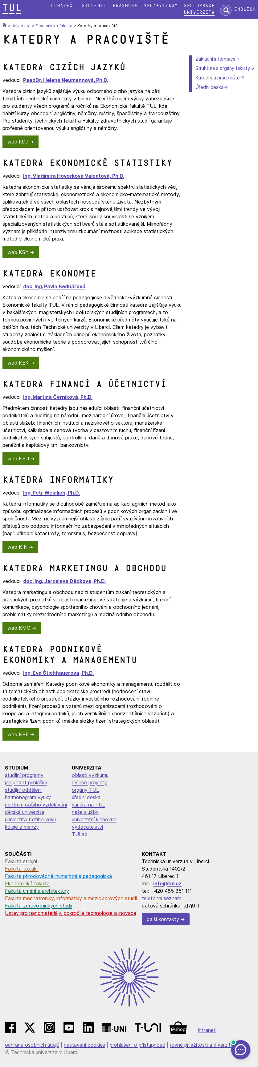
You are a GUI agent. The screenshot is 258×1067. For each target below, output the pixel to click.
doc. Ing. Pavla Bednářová (54, 286)
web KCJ (17, 142)
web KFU (18, 458)
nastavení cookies (84, 1045)
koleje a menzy (22, 827)
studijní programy (24, 775)
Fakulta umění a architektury (37, 891)
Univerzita (199, 12)
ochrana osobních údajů (32, 1045)
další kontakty (163, 919)
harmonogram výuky (28, 797)
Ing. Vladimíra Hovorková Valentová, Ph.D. (73, 176)
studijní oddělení (23, 790)
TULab (80, 834)
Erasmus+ (125, 6)
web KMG (19, 628)
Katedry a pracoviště (217, 78)
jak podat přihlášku (26, 782)
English (245, 9)
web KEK (18, 363)
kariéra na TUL (88, 805)
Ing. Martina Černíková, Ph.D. (57, 397)
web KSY (18, 252)
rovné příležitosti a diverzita (201, 1045)
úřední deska (86, 797)
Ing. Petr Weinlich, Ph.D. (51, 493)
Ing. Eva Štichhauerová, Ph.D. (58, 673)
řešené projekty (89, 782)
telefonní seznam (161, 898)
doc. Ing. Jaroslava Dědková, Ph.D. (64, 581)
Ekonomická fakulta (27, 883)
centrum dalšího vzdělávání (36, 805)
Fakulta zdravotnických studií (38, 906)
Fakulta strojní (21, 861)
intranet (207, 1030)
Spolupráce (199, 6)
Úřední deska (209, 87)
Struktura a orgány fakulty (222, 68)
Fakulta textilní (22, 869)
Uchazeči (63, 6)
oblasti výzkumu (90, 775)
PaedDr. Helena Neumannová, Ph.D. (65, 80)
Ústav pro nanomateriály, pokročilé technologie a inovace (70, 913)
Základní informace (215, 59)
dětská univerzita (24, 812)
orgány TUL (85, 790)
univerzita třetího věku (30, 819)
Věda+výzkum (161, 6)
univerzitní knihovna (94, 819)
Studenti (94, 6)
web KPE (18, 734)
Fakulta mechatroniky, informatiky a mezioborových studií (71, 898)
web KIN (17, 547)
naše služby (85, 812)
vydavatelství (87, 827)
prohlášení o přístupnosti (137, 1045)
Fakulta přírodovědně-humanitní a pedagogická (58, 876)
